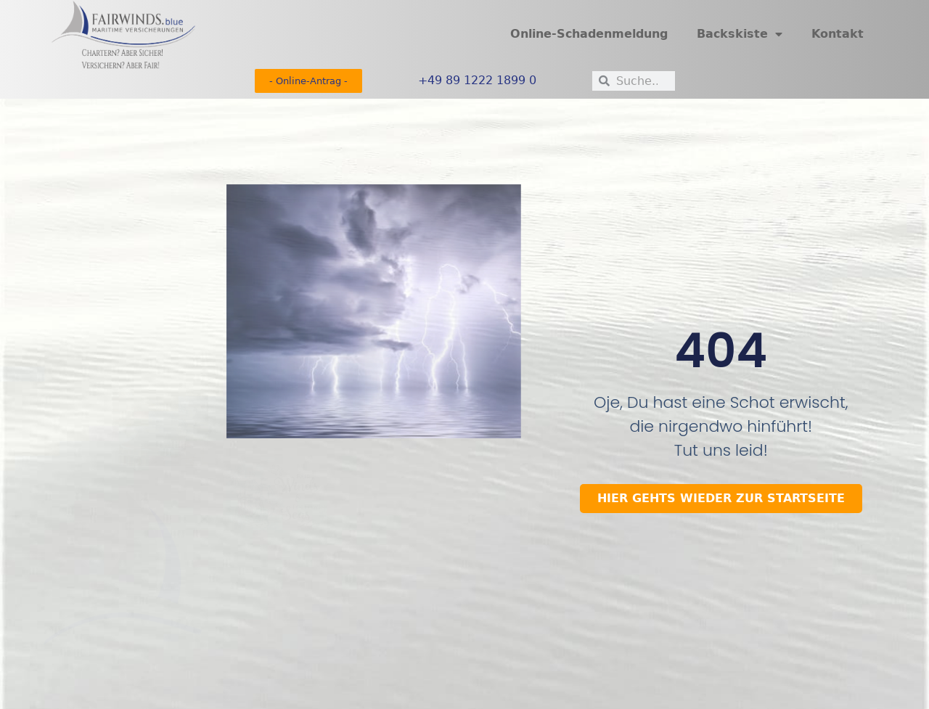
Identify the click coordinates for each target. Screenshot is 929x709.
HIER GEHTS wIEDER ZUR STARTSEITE (721, 498)
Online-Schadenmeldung (589, 34)
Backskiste (739, 34)
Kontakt (837, 34)
